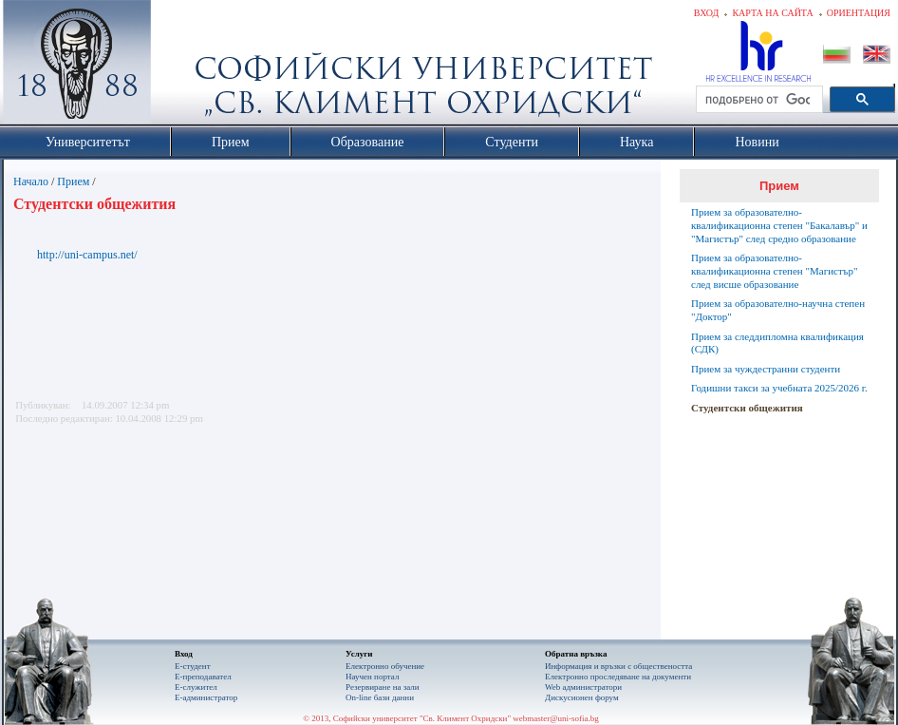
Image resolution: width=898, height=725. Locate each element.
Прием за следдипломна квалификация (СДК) (777, 343)
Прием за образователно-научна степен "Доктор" (778, 309)
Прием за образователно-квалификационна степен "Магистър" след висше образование (774, 271)
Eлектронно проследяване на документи (618, 676)
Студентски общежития (747, 407)
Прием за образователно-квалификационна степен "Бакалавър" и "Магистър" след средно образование (779, 225)
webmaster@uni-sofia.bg (556, 718)
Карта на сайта (772, 13)
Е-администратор (206, 697)
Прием (73, 181)
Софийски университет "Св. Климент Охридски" (184, 66)
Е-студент (193, 666)
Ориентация (858, 13)
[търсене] (757, 99)
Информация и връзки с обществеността (618, 666)
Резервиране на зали (383, 687)
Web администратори (583, 687)
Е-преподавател (203, 676)
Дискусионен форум (582, 697)
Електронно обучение (385, 666)
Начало (30, 181)
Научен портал (372, 676)
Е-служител (196, 687)
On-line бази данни (380, 697)
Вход (707, 13)
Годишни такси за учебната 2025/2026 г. (779, 387)
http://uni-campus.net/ (87, 254)
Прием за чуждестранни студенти (765, 368)
